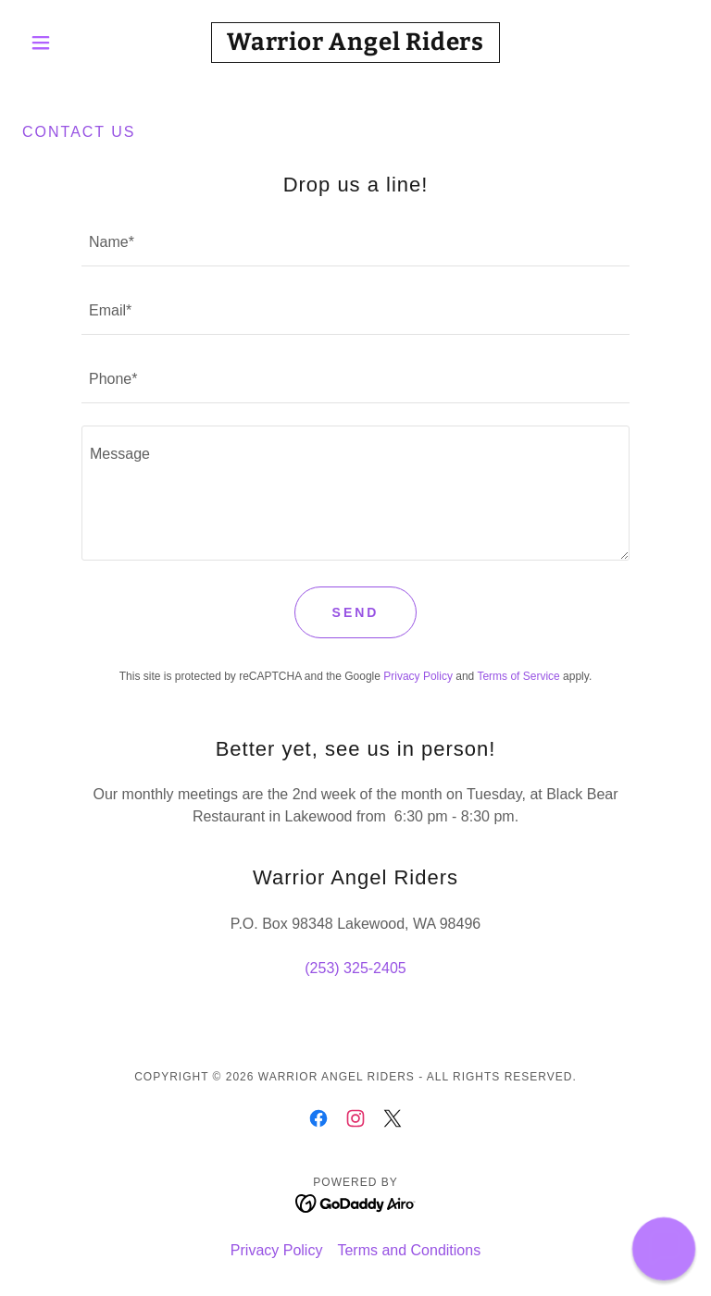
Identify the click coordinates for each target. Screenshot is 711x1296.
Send (356, 612)
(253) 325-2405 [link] (355, 968)
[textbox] (355, 243)
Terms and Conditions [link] (408, 1250)
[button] (72, 42)
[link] (355, 45)
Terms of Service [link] (518, 676)
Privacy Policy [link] (418, 676)
